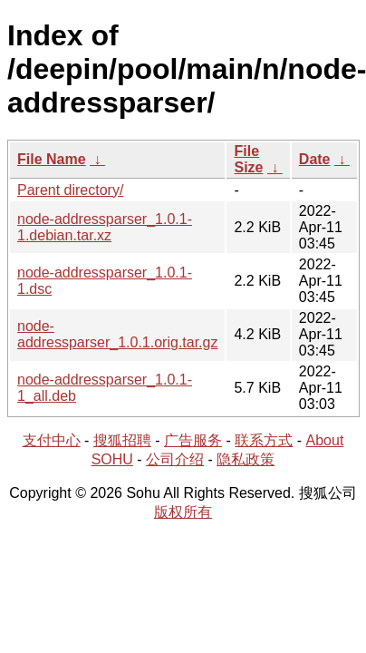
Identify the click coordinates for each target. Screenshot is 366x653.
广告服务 (193, 440)
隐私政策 (245, 459)
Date (315, 159)
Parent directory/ (70, 190)
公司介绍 (175, 459)
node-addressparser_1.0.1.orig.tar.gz (117, 334)
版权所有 (183, 512)
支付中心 (52, 440)
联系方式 (264, 440)
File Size (248, 159)
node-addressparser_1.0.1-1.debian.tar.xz (104, 227)
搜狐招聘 (122, 440)
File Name (51, 159)
